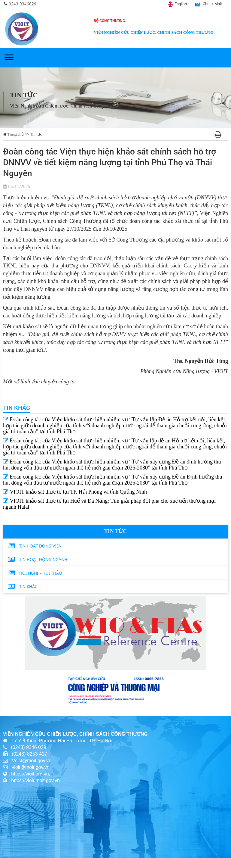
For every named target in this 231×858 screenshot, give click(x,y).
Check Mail (212, 4)
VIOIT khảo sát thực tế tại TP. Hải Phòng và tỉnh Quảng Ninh (75, 492)
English (181, 4)
